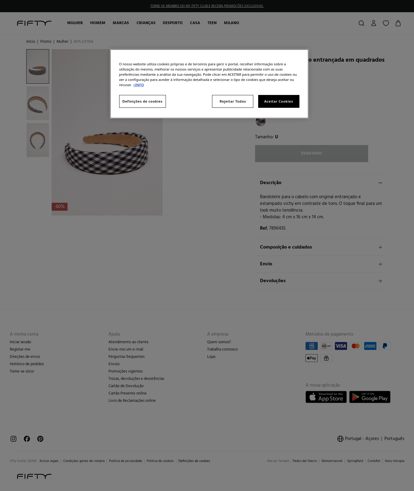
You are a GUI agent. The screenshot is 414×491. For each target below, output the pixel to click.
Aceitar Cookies (278, 101)
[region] (209, 83)
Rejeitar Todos (233, 101)
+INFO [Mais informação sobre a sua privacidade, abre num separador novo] (138, 84)
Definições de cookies (143, 101)
